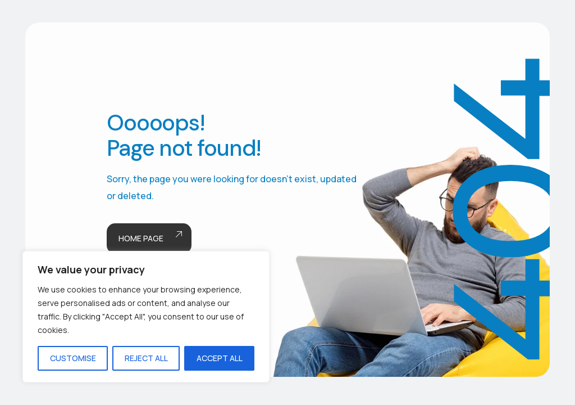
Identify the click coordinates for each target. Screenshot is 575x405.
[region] (146, 316)
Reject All (146, 358)
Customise (73, 358)
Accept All (220, 358)
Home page (149, 238)
